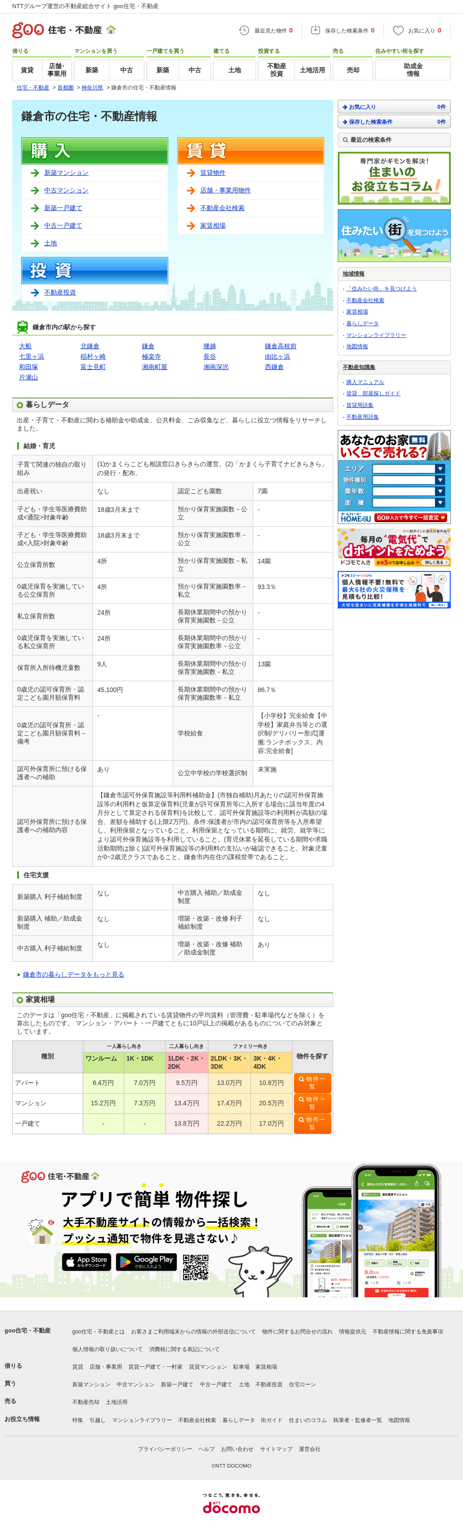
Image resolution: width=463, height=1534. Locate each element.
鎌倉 (148, 346)
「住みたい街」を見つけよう (381, 288)
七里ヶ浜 (31, 356)
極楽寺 (151, 356)
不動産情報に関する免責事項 (408, 1331)
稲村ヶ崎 (93, 356)
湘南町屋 (154, 366)
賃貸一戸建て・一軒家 (155, 1367)
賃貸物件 (213, 172)
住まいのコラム (308, 1420)
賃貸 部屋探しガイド (373, 393)
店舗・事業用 (106, 1367)
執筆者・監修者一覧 (357, 1420)
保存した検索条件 (394, 121)
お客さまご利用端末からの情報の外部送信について (193, 1331)
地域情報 (353, 274)
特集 (77, 1420)
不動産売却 (85, 1402)
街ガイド (272, 1420)
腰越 (209, 346)
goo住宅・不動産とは (98, 1331)
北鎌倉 (89, 346)
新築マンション (66, 172)
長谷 (209, 356)
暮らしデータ (362, 323)
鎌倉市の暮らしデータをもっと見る (73, 974)
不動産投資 (60, 292)
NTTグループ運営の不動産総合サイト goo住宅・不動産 (85, 6)
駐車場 (241, 1367)
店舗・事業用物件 (225, 190)
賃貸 (77, 1367)
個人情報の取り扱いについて (107, 1349)
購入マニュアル (365, 382)
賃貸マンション (208, 1367)
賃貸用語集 (359, 405)
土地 (50, 243)
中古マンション (66, 190)
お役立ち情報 (22, 1419)
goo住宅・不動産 (28, 1330)
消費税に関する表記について (184, 1349)
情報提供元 (352, 1331)
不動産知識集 (359, 367)
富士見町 (93, 366)
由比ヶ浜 (277, 356)
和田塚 (28, 366)
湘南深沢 (216, 366)
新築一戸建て (63, 207)
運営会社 (310, 1449)
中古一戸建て (63, 225)
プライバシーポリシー (165, 1449)
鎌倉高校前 (281, 346)
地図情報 (357, 346)
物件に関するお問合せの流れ (297, 1331)
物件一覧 (316, 1083)
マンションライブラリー (376, 335)
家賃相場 (213, 225)
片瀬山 (28, 377)
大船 (25, 346)
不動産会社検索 (222, 207)
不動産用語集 (362, 417)
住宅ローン (302, 1384)
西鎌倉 (274, 366)
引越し (98, 1420)
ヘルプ (206, 1449)
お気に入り (394, 106)
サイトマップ (276, 1449)
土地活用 (117, 1402)
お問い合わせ (237, 1449)
